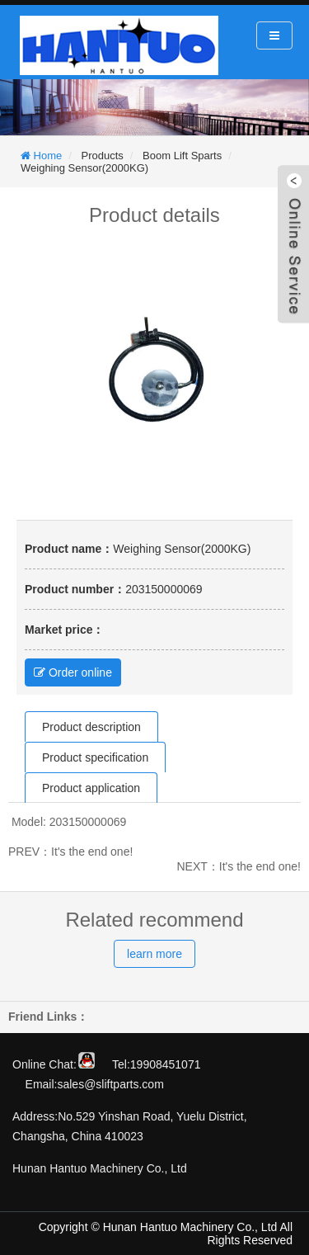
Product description (91, 727)
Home (46, 155)
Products (103, 155)
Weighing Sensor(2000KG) (84, 168)
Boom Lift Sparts (182, 155)
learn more (154, 953)
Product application (91, 788)
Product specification (95, 757)
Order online (73, 672)
